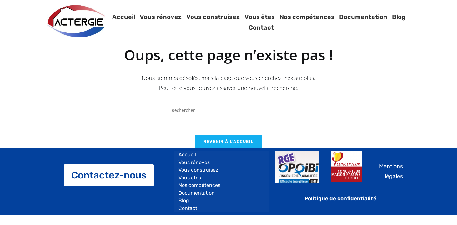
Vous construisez (212, 22)
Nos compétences (306, 22)
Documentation (363, 22)
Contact (423, 22)
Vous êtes (259, 22)
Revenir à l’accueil (228, 141)
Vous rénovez (160, 22)
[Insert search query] (228, 110)
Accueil (123, 22)
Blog (399, 22)
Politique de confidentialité (340, 198)
